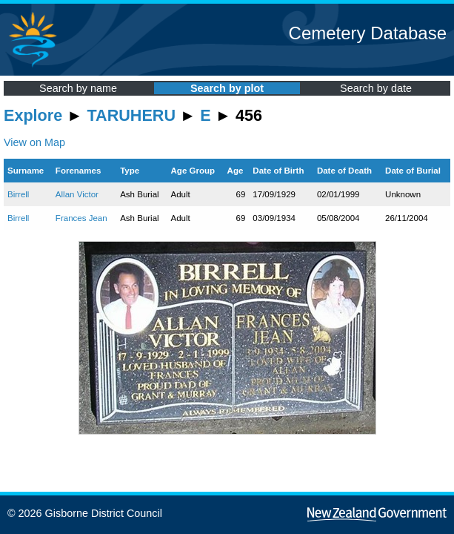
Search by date (376, 88)
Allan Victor (77, 194)
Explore (33, 115)
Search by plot (227, 88)
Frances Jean (81, 218)
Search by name (78, 88)
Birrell (18, 194)
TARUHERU (131, 115)
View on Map (34, 142)
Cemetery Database (368, 33)
